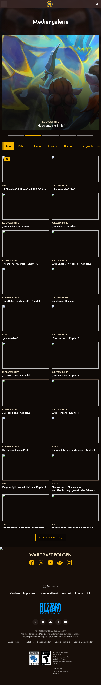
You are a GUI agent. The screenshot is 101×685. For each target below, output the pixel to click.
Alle (8, 146)
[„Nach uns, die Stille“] (33, 135)
